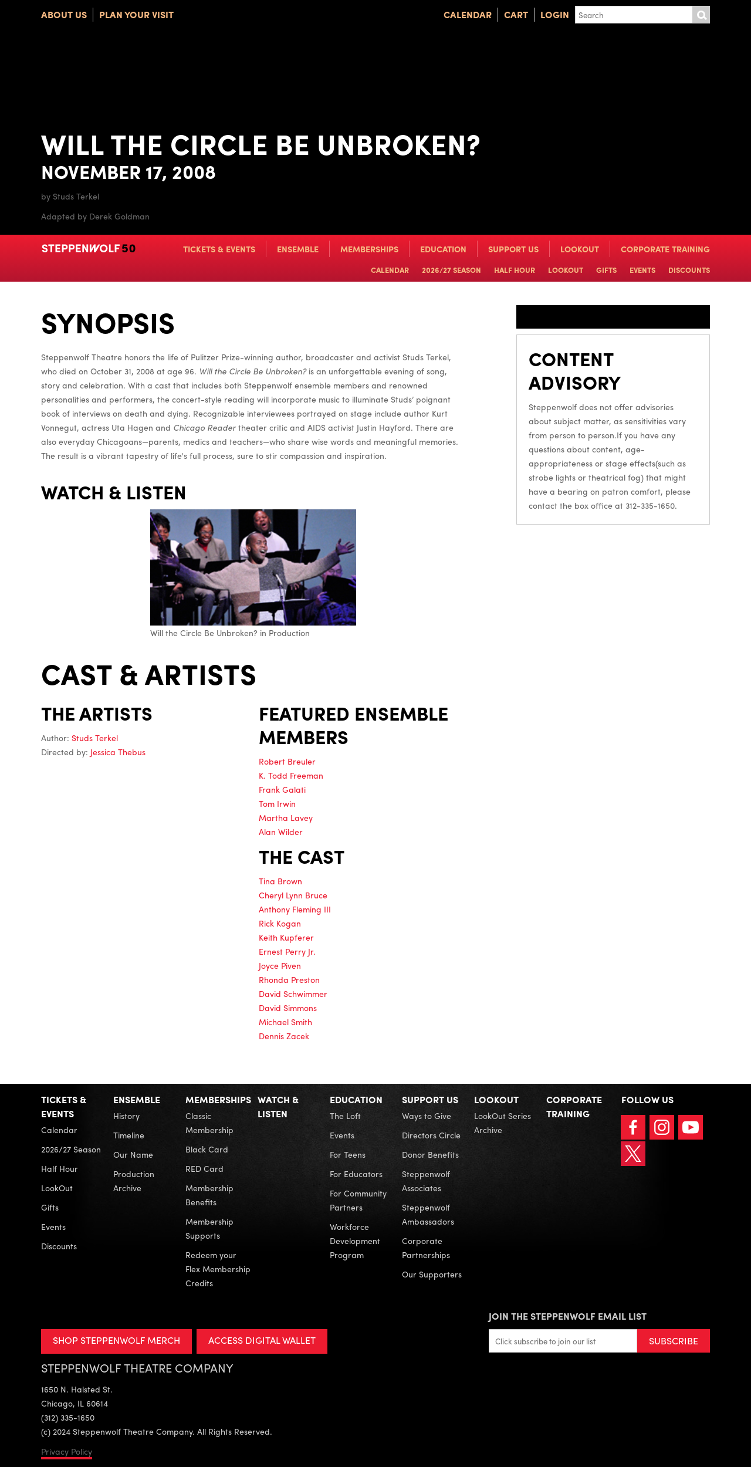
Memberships (369, 249)
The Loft (345, 1115)
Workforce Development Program (355, 1240)
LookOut (579, 249)
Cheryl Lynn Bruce (293, 895)
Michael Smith (285, 1021)
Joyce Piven (280, 965)
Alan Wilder (281, 831)
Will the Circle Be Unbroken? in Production (253, 573)
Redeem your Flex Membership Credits (218, 1269)
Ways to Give (426, 1115)
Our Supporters (432, 1274)
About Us (64, 14)
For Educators (356, 1173)
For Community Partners (358, 1200)
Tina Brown (280, 881)
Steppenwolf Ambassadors (428, 1214)
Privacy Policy (66, 1451)
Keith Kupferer (286, 937)
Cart (516, 14)
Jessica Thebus (118, 752)
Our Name (133, 1154)
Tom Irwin (277, 803)
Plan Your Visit (136, 14)
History (126, 1115)
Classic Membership (209, 1122)
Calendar (468, 14)
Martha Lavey (286, 817)
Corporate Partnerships (426, 1247)
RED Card (204, 1168)
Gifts (606, 269)
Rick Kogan (280, 923)
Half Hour (514, 269)
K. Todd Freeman (291, 775)
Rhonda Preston (289, 979)
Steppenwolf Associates (426, 1181)
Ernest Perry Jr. (287, 951)
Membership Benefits (209, 1195)
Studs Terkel (95, 737)
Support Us (513, 249)
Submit (701, 14)
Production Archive (133, 1181)
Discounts (689, 269)
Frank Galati (282, 789)
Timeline (128, 1135)
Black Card (206, 1149)
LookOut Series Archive (502, 1122)
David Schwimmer (293, 993)
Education (443, 249)
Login (554, 14)
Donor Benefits (430, 1154)
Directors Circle (431, 1135)
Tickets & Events (219, 249)
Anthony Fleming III (295, 909)
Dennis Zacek (284, 1036)
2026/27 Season (451, 269)
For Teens (348, 1154)
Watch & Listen (278, 1106)
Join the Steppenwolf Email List (568, 1316)
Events (642, 269)
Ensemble (298, 249)
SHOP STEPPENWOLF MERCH (116, 1340)
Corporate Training (665, 249)
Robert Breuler (287, 761)
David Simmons (288, 1007)
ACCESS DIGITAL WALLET (262, 1340)
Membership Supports (209, 1228)
